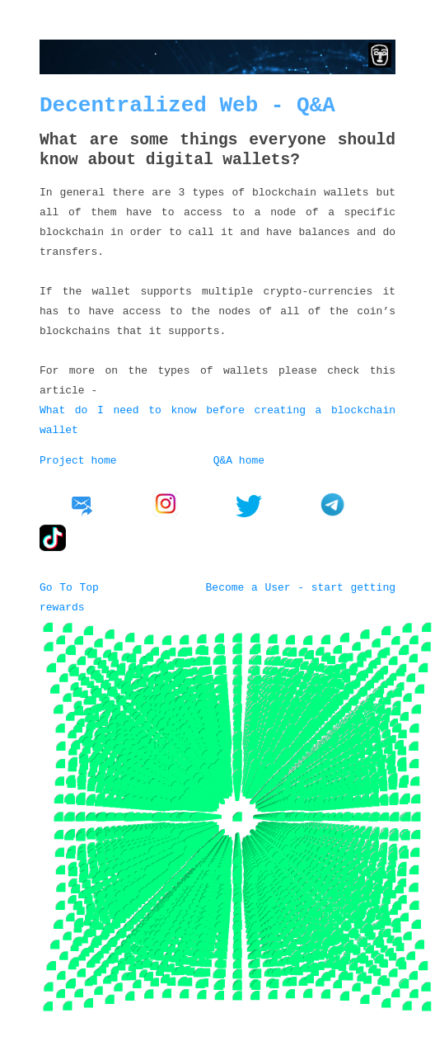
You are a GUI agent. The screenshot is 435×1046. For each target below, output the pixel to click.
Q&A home (238, 459)
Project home (78, 459)
